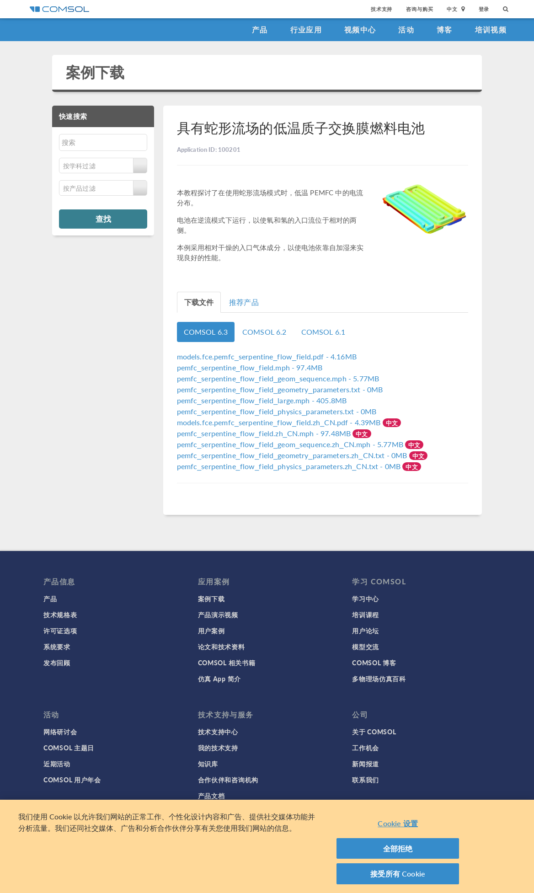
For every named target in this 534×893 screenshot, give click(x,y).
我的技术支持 (218, 747)
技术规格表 (60, 614)
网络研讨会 (60, 731)
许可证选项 (60, 630)
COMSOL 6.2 (264, 331)
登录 (484, 8)
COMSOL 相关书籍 (227, 662)
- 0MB (280, 389)
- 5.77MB (278, 378)
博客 (445, 29)
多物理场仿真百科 (379, 678)
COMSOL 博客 (374, 662)
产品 (260, 29)
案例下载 (95, 72)
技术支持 (381, 8)
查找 (103, 218)
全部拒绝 (398, 851)
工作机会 (365, 747)
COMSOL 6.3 (206, 331)
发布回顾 (56, 662)
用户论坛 (365, 630)
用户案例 (211, 630)
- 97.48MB (265, 433)
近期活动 (56, 763)
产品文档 (211, 795)
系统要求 (56, 646)
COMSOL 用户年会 (72, 779)
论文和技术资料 (221, 646)
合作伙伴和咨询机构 (228, 779)
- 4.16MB (267, 356)
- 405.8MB (262, 400)
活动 (406, 29)
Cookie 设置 (397, 826)
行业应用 (306, 29)
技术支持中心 (218, 731)
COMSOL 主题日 (68, 747)
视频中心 (360, 29)
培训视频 (491, 29)
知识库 (208, 763)
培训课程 (365, 614)
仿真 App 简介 (219, 678)
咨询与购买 (419, 8)
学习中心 (365, 598)
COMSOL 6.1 (323, 331)
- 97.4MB (250, 367)
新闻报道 (365, 763)
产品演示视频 (218, 614)
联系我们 (365, 779)
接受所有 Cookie (397, 877)
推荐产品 (244, 302)
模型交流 (365, 646)
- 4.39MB (280, 422)
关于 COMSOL (374, 731)
